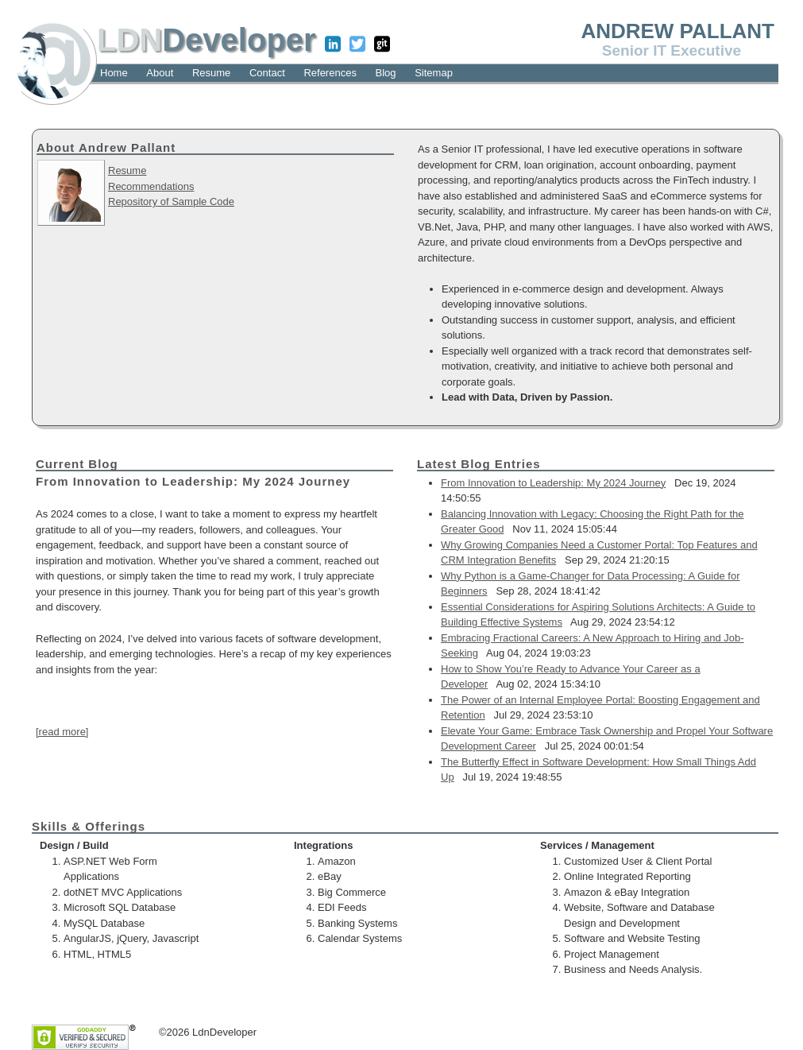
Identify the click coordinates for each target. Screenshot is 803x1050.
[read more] (62, 732)
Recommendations (151, 186)
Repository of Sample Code (171, 201)
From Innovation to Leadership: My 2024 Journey (553, 483)
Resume (127, 170)
